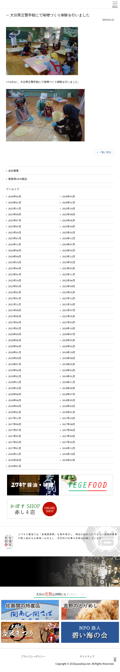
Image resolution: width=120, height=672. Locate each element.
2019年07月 (14, 364)
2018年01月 (68, 412)
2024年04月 (14, 256)
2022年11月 (68, 274)
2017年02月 (68, 442)
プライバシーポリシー (33, 656)
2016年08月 (14, 460)
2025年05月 (14, 226)
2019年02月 (14, 376)
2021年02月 (14, 328)
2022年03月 (14, 292)
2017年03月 (14, 442)
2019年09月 (14, 358)
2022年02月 (68, 292)
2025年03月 (14, 232)
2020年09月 (14, 334)
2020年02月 (68, 346)
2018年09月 (68, 388)
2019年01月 (68, 376)
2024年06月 (14, 250)
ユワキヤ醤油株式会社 (18, 4)
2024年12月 (68, 238)
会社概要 (13, 170)
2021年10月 (68, 304)
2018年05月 (68, 400)
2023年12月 (68, 256)
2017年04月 (68, 436)
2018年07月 (68, 394)
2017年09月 (14, 424)
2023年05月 (68, 262)
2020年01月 (14, 352)
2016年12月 (68, 448)
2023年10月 (14, 262)
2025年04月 (68, 226)
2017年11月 (14, 418)
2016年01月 (14, 466)
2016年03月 (68, 460)
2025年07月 (14, 220)
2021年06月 (14, 316)
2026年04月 (14, 196)
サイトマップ (87, 656)
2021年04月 (14, 322)
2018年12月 (14, 382)
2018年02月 (14, 412)
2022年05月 (14, 286)
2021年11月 (14, 304)
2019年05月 (68, 364)
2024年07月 (68, 244)
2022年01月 (14, 298)
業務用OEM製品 (17, 178)
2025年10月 (68, 208)
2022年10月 (14, 280)
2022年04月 (68, 286)
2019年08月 (68, 358)
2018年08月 (14, 394)
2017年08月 (68, 424)
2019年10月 (68, 352)
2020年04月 (14, 346)
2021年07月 (68, 310)
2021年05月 (68, 316)
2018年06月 (14, 400)
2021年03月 (68, 322)
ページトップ (115, 660)
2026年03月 (68, 196)
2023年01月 (14, 274)
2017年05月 (14, 436)
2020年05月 (68, 340)
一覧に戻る (105, 152)
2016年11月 (14, 454)
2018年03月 (68, 406)
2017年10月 (68, 418)
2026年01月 (68, 202)
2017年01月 (14, 448)
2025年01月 (14, 238)
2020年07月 (68, 334)
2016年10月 (68, 454)
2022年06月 (68, 280)
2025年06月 (68, 220)
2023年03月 (68, 268)
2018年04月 (14, 406)
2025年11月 (14, 208)
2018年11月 (68, 382)
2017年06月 (68, 430)
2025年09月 (14, 214)
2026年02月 (14, 202)
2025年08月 (68, 214)
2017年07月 (14, 430)
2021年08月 (14, 310)
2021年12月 (68, 298)
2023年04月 (14, 268)
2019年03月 (68, 370)
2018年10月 (14, 388)
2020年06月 (14, 340)
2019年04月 (14, 370)
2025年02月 (68, 232)
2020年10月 (68, 328)
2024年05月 (68, 250)
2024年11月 (14, 244)
